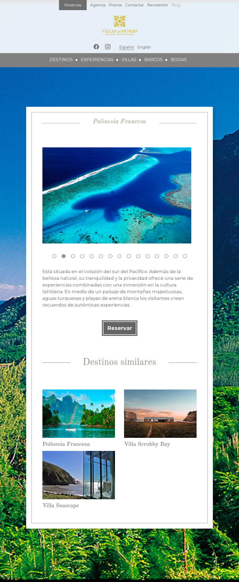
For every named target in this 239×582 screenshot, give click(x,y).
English (144, 47)
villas (129, 59)
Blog (176, 5)
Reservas (72, 5)
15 (185, 256)
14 (176, 256)
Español (126, 47)
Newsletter (157, 5)
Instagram (107, 46)
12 (157, 256)
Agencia (97, 5)
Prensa (115, 5)
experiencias (97, 59)
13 (166, 256)
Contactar (134, 5)
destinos (61, 59)
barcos (153, 59)
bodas (179, 59)
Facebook (96, 46)
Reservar (119, 328)
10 (138, 256)
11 (148, 256)
